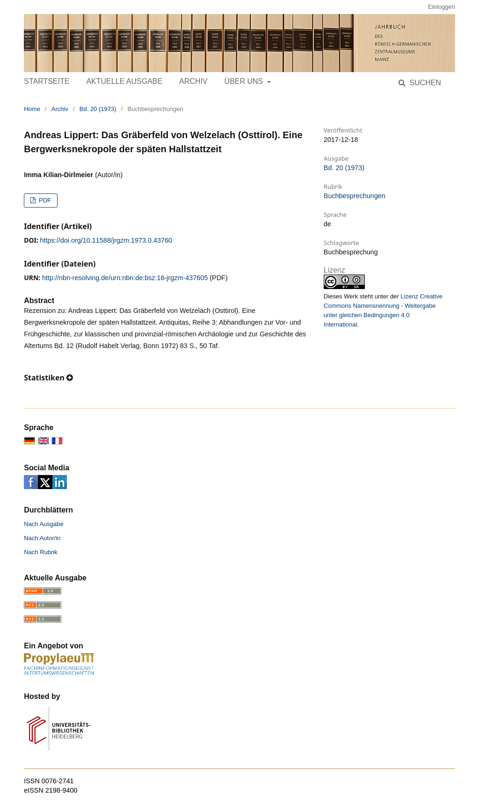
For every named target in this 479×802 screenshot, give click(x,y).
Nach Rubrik (41, 552)
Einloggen (441, 6)
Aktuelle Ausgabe (124, 81)
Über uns (245, 81)
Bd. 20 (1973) (98, 108)
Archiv (193, 81)
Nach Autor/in (42, 538)
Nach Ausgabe (44, 523)
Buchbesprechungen (354, 196)
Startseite (46, 81)
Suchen (424, 83)
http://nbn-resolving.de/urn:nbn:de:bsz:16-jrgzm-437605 (125, 278)
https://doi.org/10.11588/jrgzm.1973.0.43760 (106, 240)
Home (32, 108)
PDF (44, 200)
